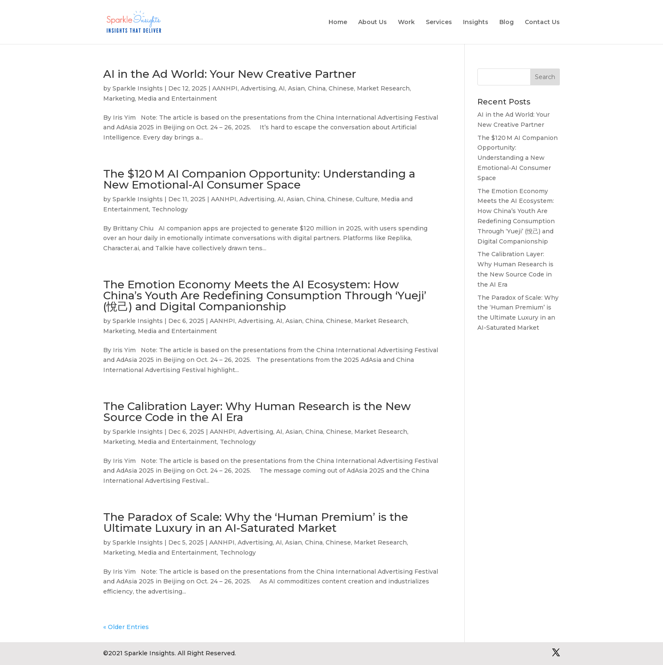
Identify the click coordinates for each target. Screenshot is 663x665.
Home (338, 22)
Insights (475, 22)
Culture (367, 199)
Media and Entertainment (177, 98)
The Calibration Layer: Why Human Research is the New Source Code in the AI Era (257, 412)
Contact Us (542, 22)
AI (282, 88)
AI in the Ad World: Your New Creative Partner (229, 74)
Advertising (258, 88)
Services (439, 22)
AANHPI (225, 88)
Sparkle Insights (137, 88)
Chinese (341, 88)
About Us (372, 22)
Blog (506, 22)
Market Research (383, 88)
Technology (170, 209)
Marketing (119, 98)
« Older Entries (126, 627)
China (317, 88)
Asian (296, 88)
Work (406, 22)
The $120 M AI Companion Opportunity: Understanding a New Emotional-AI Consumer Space (259, 179)
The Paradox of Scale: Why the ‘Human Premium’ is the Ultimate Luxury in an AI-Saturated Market (255, 522)
